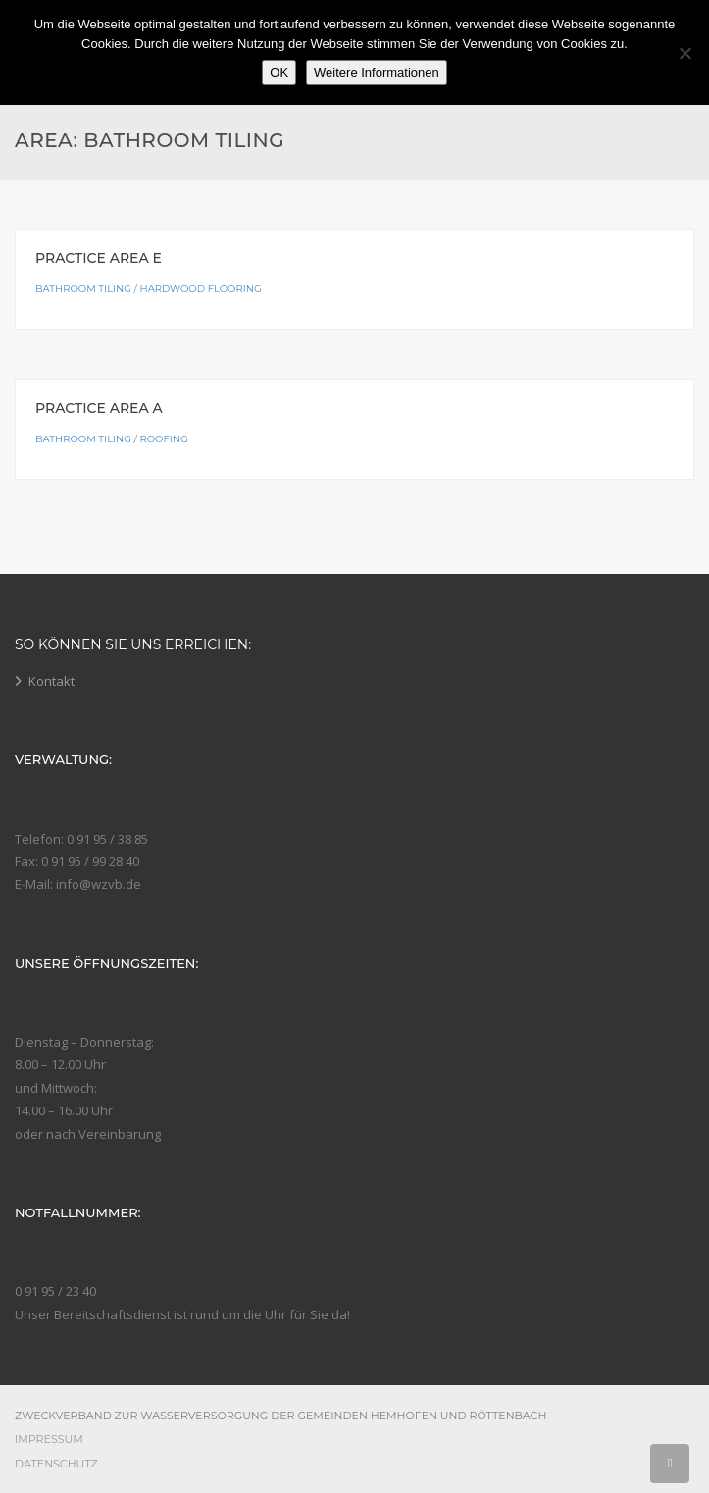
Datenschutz (56, 1463)
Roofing (164, 439)
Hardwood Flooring (201, 289)
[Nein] (684, 53)
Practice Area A (99, 408)
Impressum (49, 1439)
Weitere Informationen (376, 72)
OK (279, 72)
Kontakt (51, 681)
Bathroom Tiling (83, 289)
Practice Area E (98, 258)
